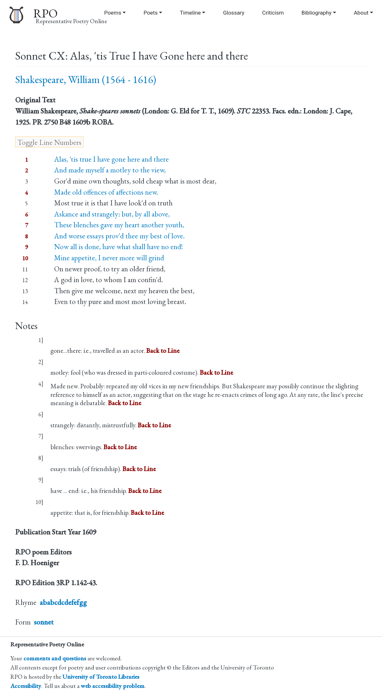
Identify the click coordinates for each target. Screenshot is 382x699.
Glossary (233, 13)
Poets (150, 13)
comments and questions (54, 658)
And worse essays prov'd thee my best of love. (119, 236)
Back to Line (163, 350)
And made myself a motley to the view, (110, 170)
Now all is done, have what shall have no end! (118, 246)
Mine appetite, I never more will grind (109, 257)
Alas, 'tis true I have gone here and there (111, 159)
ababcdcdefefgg (63, 602)
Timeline (190, 13)
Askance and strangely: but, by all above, (112, 214)
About (361, 13)
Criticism (272, 13)
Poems (112, 13)
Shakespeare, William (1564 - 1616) (85, 79)
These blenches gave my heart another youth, (119, 225)
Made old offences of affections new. (106, 192)
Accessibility (25, 686)
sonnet (44, 622)
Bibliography (317, 13)
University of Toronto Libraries (100, 677)
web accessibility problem (112, 686)
